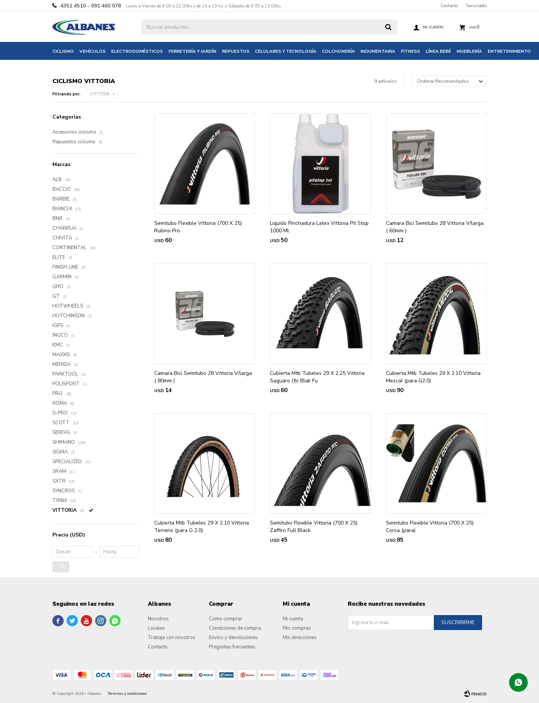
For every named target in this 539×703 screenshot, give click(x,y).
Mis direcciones (300, 637)
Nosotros (158, 618)
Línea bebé (438, 51)
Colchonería (338, 51)
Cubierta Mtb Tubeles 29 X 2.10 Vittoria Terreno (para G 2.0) (201, 526)
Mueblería (469, 51)
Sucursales (476, 6)
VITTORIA (100, 94)
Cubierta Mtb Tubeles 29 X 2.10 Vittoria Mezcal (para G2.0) (433, 377)
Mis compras (297, 628)
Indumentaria (377, 51)
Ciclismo (63, 51)
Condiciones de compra (235, 628)
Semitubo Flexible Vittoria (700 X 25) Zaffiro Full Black (313, 526)
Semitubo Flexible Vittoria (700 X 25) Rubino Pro (198, 227)
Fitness (410, 51)
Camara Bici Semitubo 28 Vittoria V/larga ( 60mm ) (435, 227)
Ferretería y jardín (192, 51)
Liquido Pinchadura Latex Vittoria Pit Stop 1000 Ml (319, 227)
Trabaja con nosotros (171, 637)
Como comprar (225, 618)
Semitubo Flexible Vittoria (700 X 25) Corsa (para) (429, 526)
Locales (156, 628)
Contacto (449, 6)
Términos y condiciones (127, 693)
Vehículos (92, 51)
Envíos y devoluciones (233, 637)
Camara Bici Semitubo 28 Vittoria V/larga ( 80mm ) (203, 377)
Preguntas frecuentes (232, 647)
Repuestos (235, 51)
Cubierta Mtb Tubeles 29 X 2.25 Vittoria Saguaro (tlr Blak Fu (317, 377)
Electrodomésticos (137, 51)
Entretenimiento (509, 51)
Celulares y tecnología (285, 51)
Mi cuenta (293, 618)
